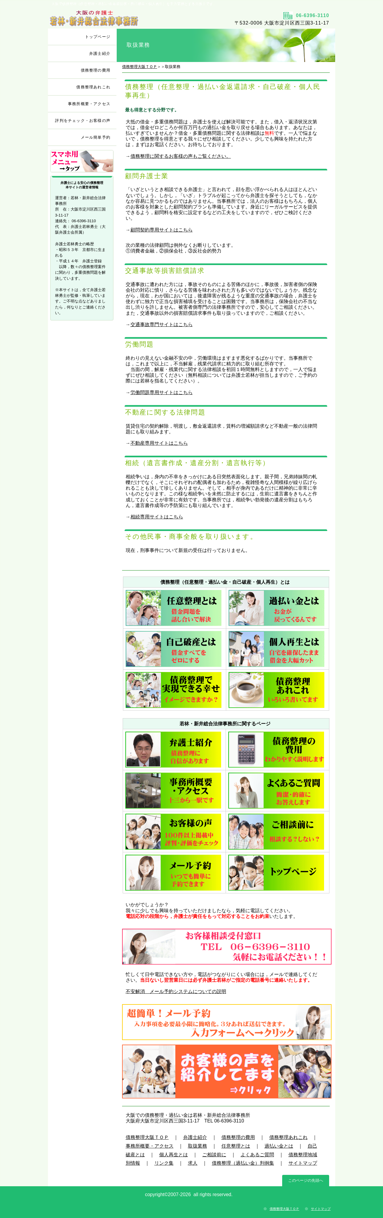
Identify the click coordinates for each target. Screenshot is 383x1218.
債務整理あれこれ (288, 1137)
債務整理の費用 (238, 1137)
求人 (192, 1163)
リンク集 (164, 1163)
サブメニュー (82, 161)
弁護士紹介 (195, 1137)
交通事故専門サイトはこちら (161, 324)
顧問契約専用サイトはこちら (161, 229)
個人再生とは (173, 1154)
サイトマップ (302, 1163)
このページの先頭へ (305, 1180)
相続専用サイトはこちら (156, 516)
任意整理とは (235, 1146)
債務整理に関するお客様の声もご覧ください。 (180, 156)
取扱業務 (197, 1146)
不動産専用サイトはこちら (159, 443)
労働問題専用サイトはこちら (161, 392)
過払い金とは (279, 1146)
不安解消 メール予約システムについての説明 (176, 991)
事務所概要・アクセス (150, 1146)
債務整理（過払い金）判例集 (243, 1163)
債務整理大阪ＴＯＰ (139, 66)
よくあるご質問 (257, 1154)
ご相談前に (214, 1154)
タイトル (119, 18)
